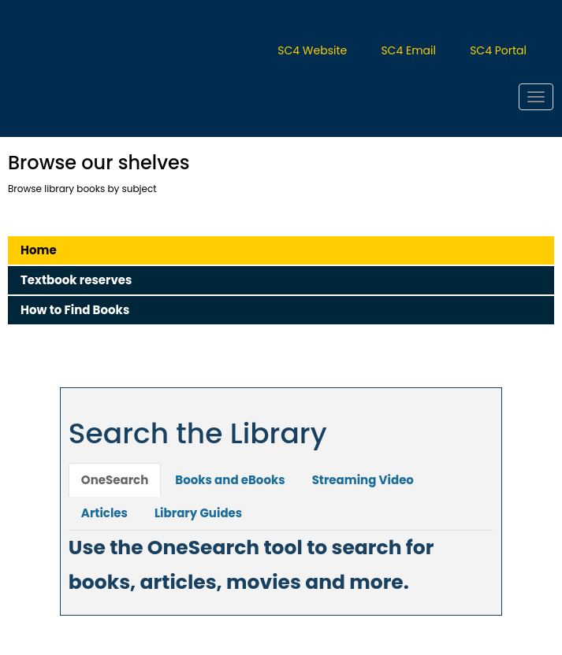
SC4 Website (312, 50)
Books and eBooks (230, 480)
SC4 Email (408, 50)
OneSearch (114, 480)
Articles (104, 513)
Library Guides (198, 513)
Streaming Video (363, 480)
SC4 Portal (498, 50)
